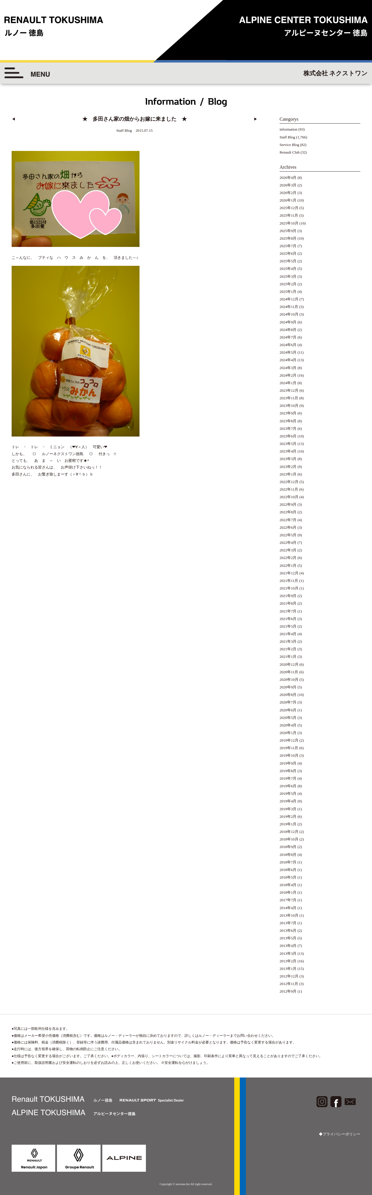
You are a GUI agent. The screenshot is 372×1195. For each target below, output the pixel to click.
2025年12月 (289, 208)
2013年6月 (288, 930)
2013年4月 (288, 945)
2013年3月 (288, 953)
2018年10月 (289, 839)
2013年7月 (288, 923)
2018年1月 (288, 892)
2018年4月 (288, 885)
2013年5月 (288, 938)
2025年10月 (289, 223)
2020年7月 (288, 702)
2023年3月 (288, 459)
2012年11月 (289, 984)
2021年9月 (288, 596)
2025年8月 (288, 238)
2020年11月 (289, 672)
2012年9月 (288, 991)
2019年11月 (289, 748)
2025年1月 (288, 291)
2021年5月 (288, 626)
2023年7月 (288, 428)
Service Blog (289, 145)
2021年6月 (288, 619)
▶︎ (255, 119)
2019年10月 (289, 755)
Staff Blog (287, 137)
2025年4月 (288, 268)
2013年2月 (288, 961)
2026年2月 (288, 192)
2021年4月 (288, 634)
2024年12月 (289, 299)
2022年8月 (288, 512)
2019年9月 (288, 763)
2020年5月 (288, 717)
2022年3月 (288, 550)
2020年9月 (288, 687)
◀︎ (13, 119)
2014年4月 (288, 908)
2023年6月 (288, 436)
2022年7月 (288, 520)
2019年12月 (289, 740)
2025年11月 (289, 215)
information (288, 129)
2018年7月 (288, 862)
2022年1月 (288, 565)
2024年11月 (289, 306)
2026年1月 (288, 200)
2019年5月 (288, 793)
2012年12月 (289, 976)
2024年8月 (288, 329)
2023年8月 (288, 421)
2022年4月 (288, 542)
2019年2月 (288, 816)
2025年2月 (288, 284)
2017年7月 (288, 900)
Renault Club (290, 152)
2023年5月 (288, 443)
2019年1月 (288, 824)
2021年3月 (288, 641)
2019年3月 (288, 809)
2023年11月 (289, 398)
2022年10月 (289, 497)
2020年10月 (289, 679)
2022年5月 (288, 535)
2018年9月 (288, 847)
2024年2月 (288, 375)
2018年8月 (288, 854)
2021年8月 (288, 603)
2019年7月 (288, 778)
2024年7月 (288, 337)
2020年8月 (288, 694)
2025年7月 (288, 246)
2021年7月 (288, 611)
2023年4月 (288, 451)
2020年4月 (288, 725)
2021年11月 (289, 580)
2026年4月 (288, 177)
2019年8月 (288, 771)
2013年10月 (289, 915)
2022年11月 (289, 489)
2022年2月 (288, 557)
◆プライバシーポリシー (339, 1134)
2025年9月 (288, 231)
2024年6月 (288, 345)
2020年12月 (289, 664)
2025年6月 (288, 253)
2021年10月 (289, 588)
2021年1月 (288, 656)
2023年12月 (289, 390)
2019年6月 (288, 786)
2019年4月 (288, 801)
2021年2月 (288, 649)
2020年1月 (288, 733)
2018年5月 (288, 877)
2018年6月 (288, 870)
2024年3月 (288, 368)
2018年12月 (289, 831)
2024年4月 (288, 360)
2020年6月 (288, 710)
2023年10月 (289, 405)
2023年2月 (288, 466)
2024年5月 (288, 352)
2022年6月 (288, 527)
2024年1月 (288, 383)
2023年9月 (288, 413)
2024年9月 (288, 322)
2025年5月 (288, 261)
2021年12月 (289, 573)
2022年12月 (289, 482)
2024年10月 (289, 314)
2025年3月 (288, 276)
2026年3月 (288, 185)
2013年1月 (288, 968)
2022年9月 (288, 504)
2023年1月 (288, 474)
